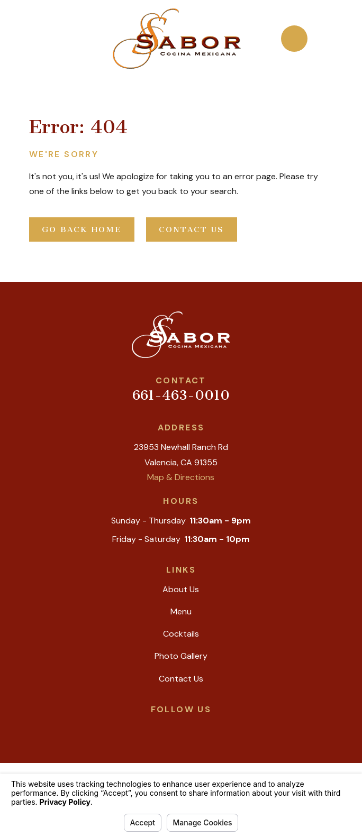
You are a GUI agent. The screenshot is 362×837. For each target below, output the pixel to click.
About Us (180, 589)
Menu (181, 611)
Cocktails (181, 633)
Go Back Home (82, 229)
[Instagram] (216, 727)
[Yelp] (169, 727)
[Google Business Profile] (146, 727)
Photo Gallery (181, 655)
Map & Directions (180, 477)
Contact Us (191, 229)
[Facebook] (192, 727)
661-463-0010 (181, 395)
